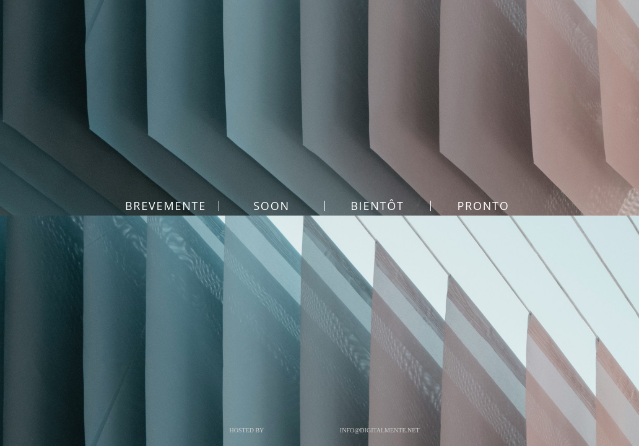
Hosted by (246, 430)
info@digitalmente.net (380, 430)
